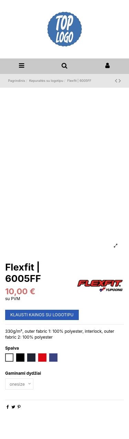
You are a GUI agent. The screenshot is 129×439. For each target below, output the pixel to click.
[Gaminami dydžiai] (19, 383)
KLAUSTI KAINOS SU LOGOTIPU (42, 314)
